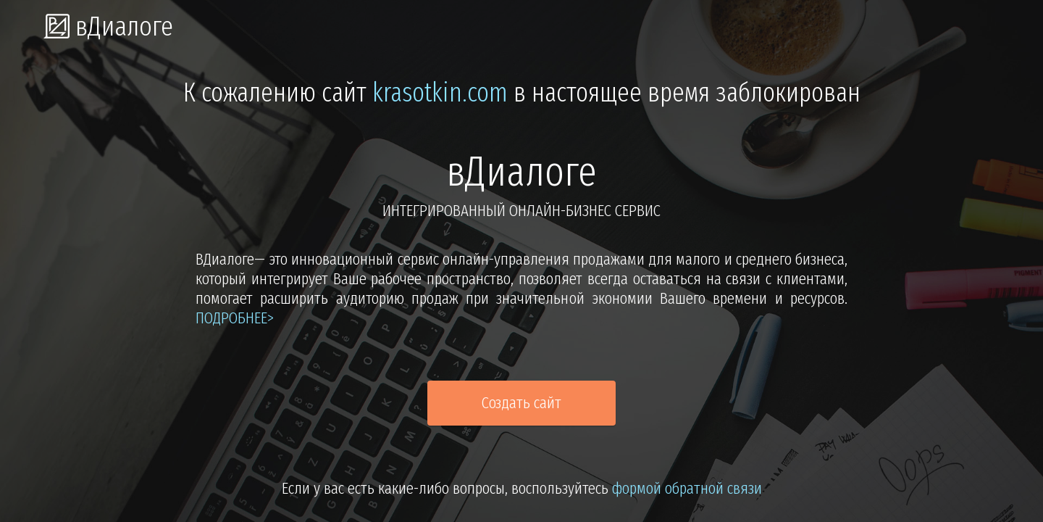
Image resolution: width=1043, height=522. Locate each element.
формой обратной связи (687, 488)
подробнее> (235, 318)
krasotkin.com (440, 93)
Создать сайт (521, 403)
